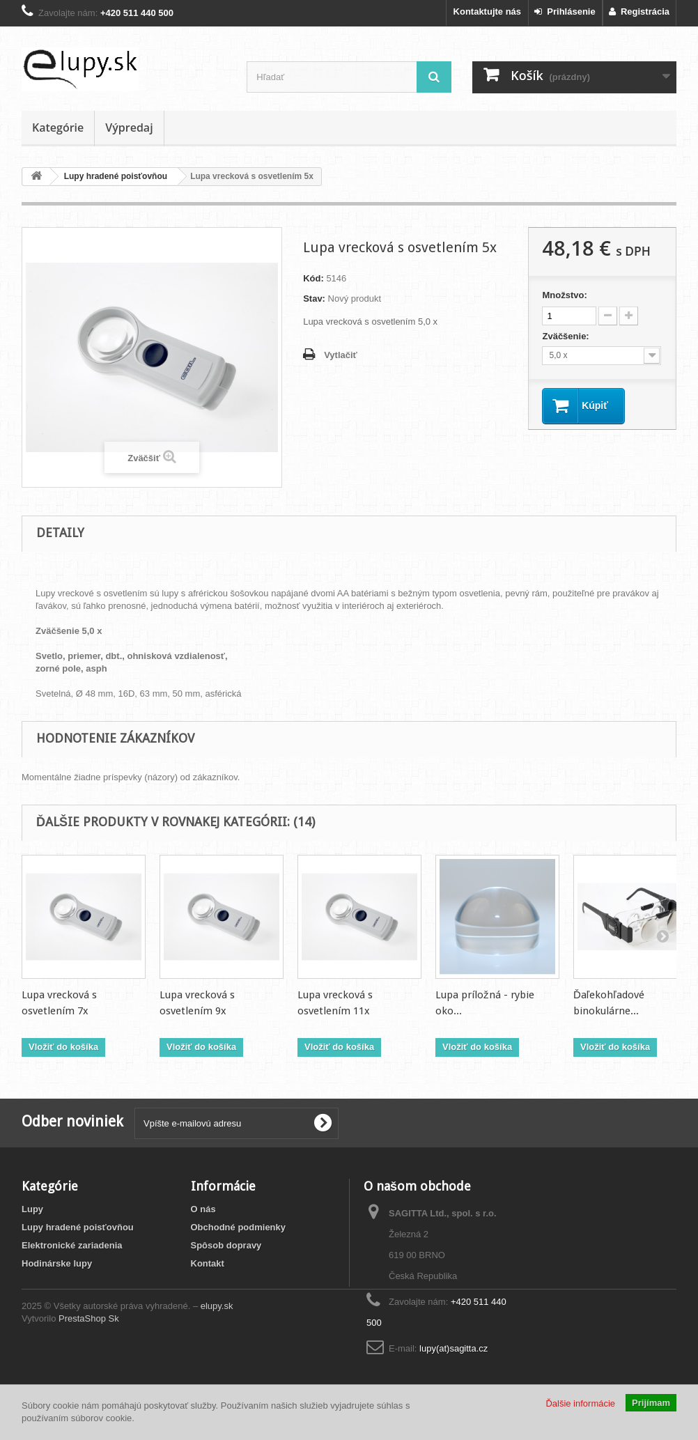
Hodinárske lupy (57, 1263)
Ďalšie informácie (580, 1403)
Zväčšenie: (566, 336)
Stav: (314, 298)
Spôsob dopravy (226, 1245)
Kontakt (207, 1263)
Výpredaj (129, 127)
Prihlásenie (565, 11)
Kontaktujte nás (487, 11)
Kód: (313, 278)
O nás (203, 1209)
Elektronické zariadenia (72, 1245)
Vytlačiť (340, 355)
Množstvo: (564, 295)
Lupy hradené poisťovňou (78, 1227)
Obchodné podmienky (238, 1227)
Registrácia (639, 11)
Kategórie (58, 127)
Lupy (32, 1209)
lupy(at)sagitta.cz (453, 1348)
